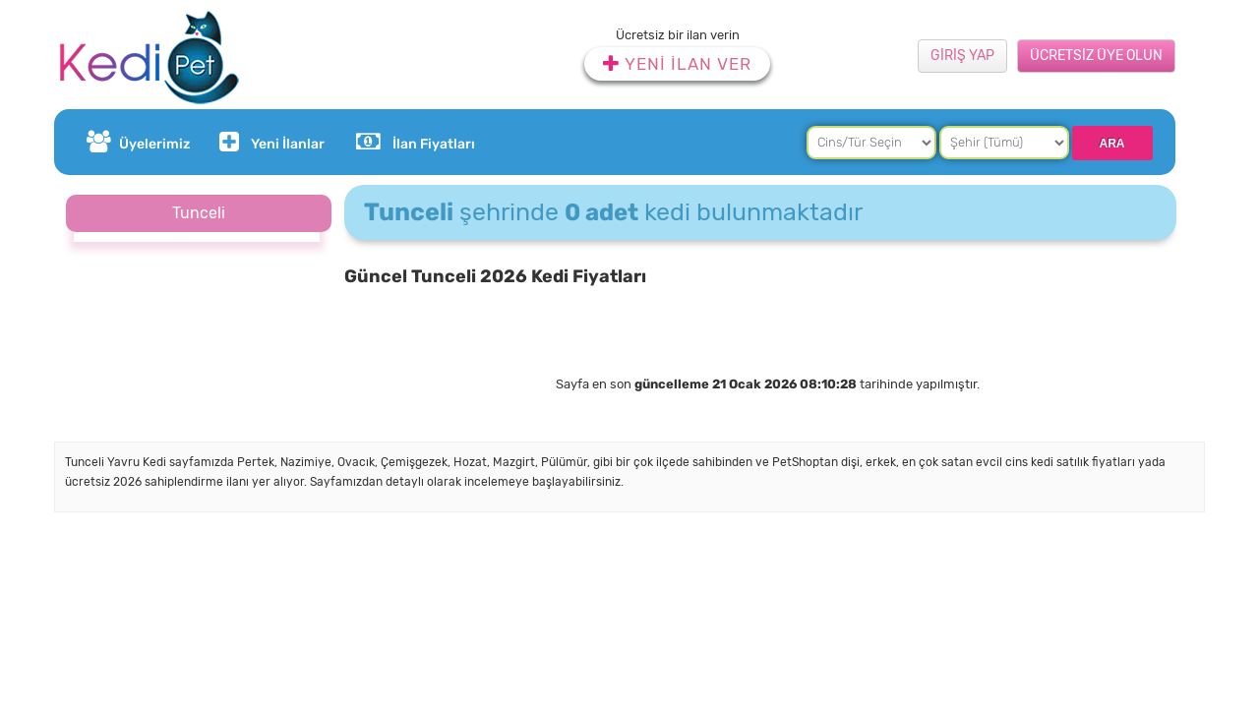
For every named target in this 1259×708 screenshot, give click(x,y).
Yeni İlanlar (269, 142)
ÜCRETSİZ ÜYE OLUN (1096, 55)
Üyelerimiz (138, 142)
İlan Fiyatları (415, 142)
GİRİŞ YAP (962, 55)
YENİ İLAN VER (677, 64)
